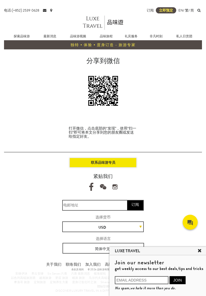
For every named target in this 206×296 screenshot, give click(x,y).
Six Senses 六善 (57, 273)
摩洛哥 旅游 (22, 282)
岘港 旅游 (78, 278)
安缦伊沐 (21, 273)
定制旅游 (40, 282)
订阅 (150, 10)
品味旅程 (106, 36)
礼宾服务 (131, 36)
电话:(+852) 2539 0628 (21, 10)
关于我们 (54, 264)
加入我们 (93, 264)
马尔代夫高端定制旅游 (104, 278)
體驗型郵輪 (104, 286)
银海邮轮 (100, 273)
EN (180, 10)
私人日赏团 (184, 36)
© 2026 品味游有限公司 (101, 269)
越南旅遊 (45, 278)
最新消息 (49, 36)
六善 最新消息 (80, 273)
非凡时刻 (156, 36)
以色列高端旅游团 (23, 278)
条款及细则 (77, 269)
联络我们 (73, 264)
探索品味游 (22, 36)
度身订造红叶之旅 (84, 282)
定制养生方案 (59, 282)
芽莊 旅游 (61, 278)
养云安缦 (37, 273)
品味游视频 (78, 36)
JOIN (177, 280)
